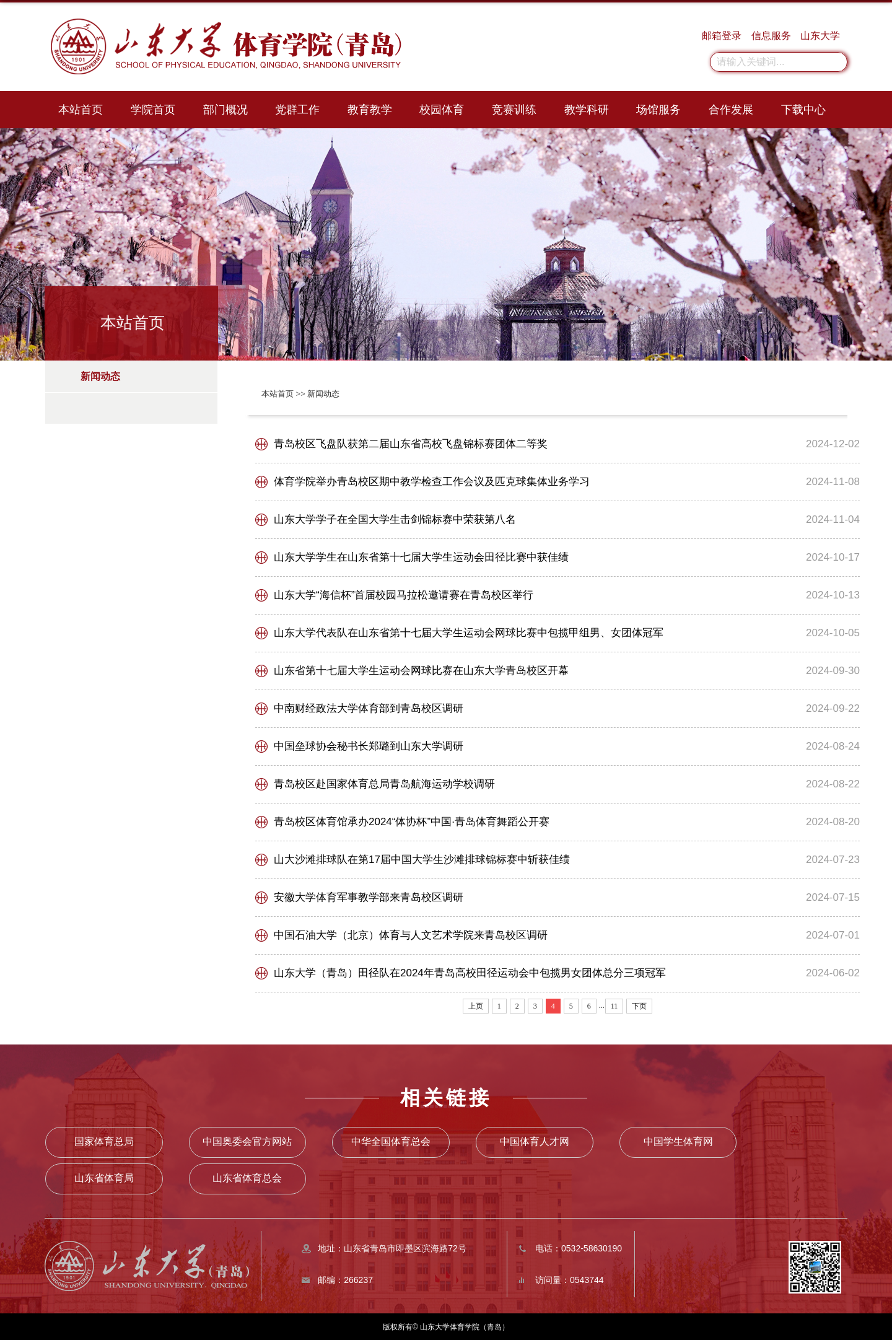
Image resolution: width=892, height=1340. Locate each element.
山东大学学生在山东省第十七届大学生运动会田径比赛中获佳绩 (421, 557)
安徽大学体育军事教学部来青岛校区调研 (368, 897)
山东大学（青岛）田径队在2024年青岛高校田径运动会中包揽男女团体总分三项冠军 (470, 973)
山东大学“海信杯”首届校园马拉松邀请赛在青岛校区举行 (403, 595)
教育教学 (370, 109)
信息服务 (771, 35)
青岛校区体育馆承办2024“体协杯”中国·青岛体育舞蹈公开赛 (411, 822)
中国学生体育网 (598, 1141)
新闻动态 (323, 393)
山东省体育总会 (103, 1176)
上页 (475, 1006)
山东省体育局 (722, 1141)
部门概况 (225, 109)
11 (614, 1006)
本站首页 (80, 109)
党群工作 (297, 109)
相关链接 (446, 1098)
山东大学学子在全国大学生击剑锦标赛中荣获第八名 (395, 519)
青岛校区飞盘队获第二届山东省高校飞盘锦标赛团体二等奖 (411, 444)
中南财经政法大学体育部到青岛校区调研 (368, 708)
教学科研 (586, 109)
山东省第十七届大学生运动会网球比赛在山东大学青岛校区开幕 (421, 671)
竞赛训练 (514, 109)
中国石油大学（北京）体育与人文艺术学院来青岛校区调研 (411, 935)
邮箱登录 (721, 35)
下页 (639, 1006)
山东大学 (820, 35)
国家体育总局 (103, 1141)
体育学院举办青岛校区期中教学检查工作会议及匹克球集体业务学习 (432, 482)
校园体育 (441, 109)
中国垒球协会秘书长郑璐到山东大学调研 (368, 746)
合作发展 (731, 109)
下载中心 (803, 109)
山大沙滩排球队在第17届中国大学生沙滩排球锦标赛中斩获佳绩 (422, 859)
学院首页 (153, 109)
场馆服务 (658, 109)
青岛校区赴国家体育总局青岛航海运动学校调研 (384, 784)
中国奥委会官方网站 (226, 1141)
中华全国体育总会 (350, 1141)
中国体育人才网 (474, 1141)
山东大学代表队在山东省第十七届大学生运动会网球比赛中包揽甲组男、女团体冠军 (468, 633)
